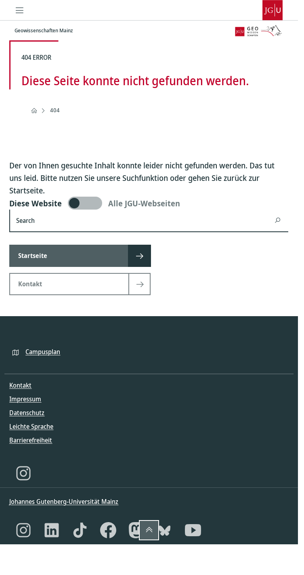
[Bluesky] (165, 530)
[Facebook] (108, 530)
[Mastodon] (136, 530)
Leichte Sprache (31, 426)
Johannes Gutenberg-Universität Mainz (63, 501)
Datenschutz (26, 412)
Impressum (25, 399)
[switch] (148, 203)
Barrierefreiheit (30, 440)
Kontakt (20, 385)
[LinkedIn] (52, 530)
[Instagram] (23, 473)
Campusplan (42, 351)
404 (55, 110)
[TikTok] (80, 530)
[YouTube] (193, 530)
